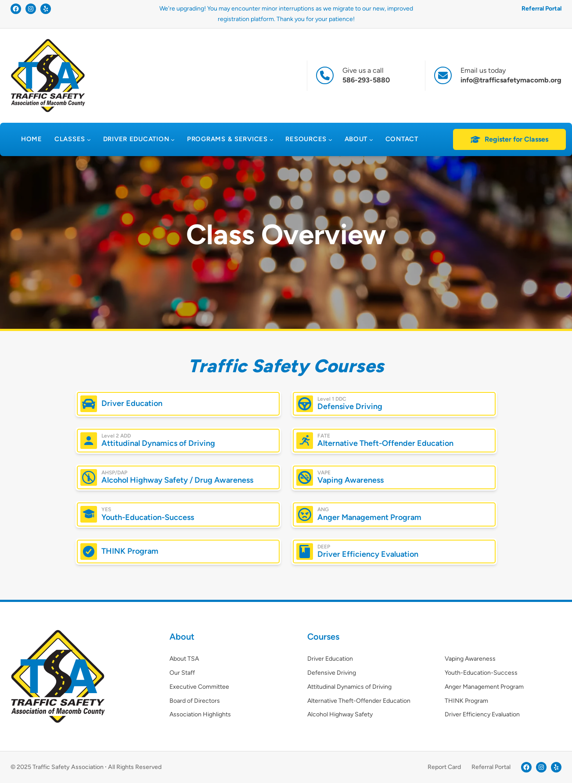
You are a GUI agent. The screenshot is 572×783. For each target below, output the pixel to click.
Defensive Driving (349, 407)
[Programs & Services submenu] (271, 140)
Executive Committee (199, 686)
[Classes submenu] (89, 140)
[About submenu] (371, 140)
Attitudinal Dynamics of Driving (158, 443)
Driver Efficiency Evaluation (367, 554)
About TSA (184, 658)
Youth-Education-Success (147, 517)
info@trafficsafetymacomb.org (510, 80)
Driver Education (131, 403)
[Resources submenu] (330, 140)
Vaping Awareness (350, 480)
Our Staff (182, 672)
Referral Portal (541, 8)
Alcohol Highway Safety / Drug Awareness (177, 480)
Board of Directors (194, 701)
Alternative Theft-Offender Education (385, 443)
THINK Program (129, 551)
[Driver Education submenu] (173, 140)
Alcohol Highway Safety (340, 714)
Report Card (444, 767)
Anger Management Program (369, 517)
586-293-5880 (366, 80)
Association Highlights (200, 714)
